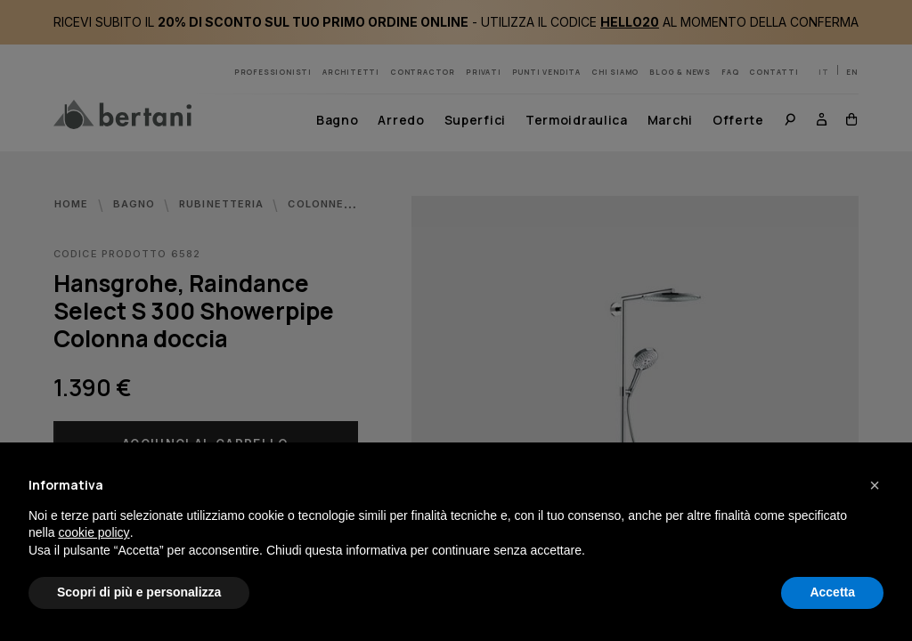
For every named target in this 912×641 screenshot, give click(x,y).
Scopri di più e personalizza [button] (139, 592)
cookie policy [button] (93, 532)
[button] (874, 485)
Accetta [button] (832, 592)
